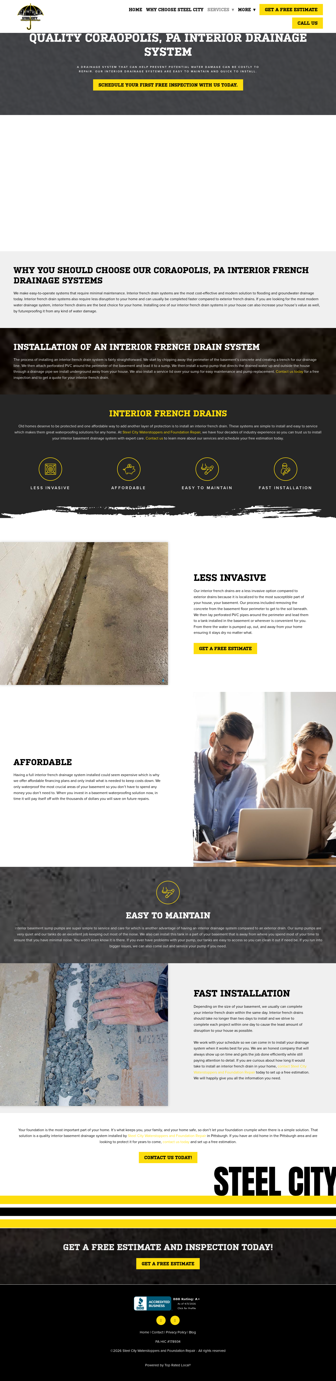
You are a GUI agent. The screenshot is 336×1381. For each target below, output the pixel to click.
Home (134, 9)
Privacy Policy (176, 1332)
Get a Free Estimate (291, 9)
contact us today (176, 1141)
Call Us (308, 23)
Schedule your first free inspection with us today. (168, 85)
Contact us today (289, 371)
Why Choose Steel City (174, 9)
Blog (192, 1332)
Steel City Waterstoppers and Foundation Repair (161, 432)
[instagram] (175, 1320)
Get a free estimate (225, 648)
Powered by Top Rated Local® (168, 1365)
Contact (157, 1332)
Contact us (154, 438)
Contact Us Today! (168, 1157)
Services (220, 9)
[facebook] (161, 1320)
